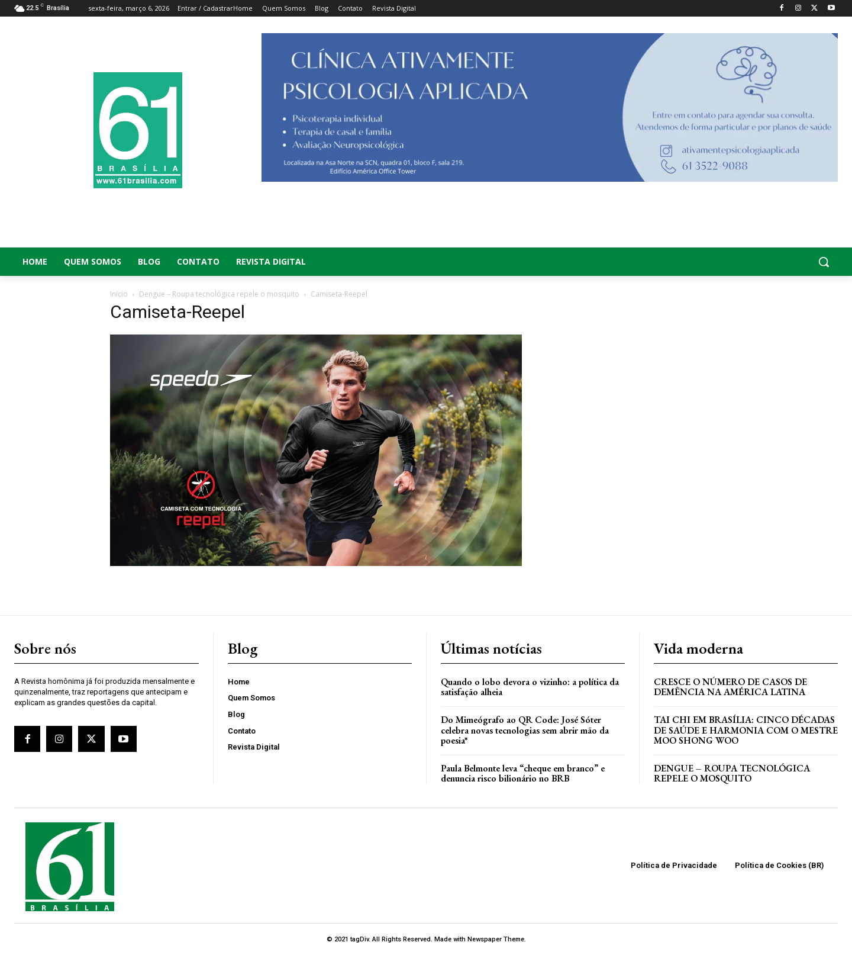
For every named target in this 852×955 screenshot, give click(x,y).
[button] (745, 261)
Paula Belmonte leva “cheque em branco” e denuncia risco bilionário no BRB (523, 773)
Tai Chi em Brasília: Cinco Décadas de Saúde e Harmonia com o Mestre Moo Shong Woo (746, 730)
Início (119, 294)
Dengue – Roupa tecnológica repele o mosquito (219, 294)
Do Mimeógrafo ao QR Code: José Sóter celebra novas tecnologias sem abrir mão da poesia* (525, 730)
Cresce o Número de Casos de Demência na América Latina (730, 687)
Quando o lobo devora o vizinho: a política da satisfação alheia (530, 687)
